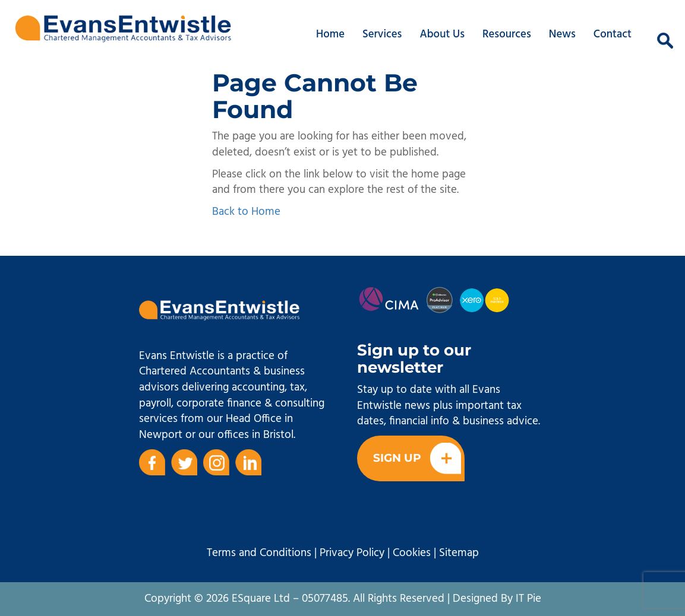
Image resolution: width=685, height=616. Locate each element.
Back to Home (246, 212)
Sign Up (417, 458)
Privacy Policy (352, 553)
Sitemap (459, 553)
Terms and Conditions (259, 553)
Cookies (412, 553)
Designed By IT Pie (497, 599)
